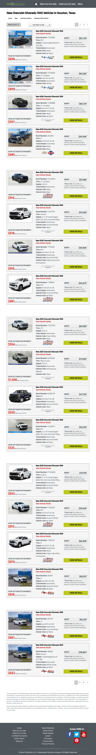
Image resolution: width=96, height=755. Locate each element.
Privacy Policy (48, 741)
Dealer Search (19, 738)
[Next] (87, 25)
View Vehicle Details (43, 34)
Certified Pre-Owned (19, 736)
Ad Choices (48, 738)
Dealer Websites (48, 728)
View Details (75, 57)
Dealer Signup (48, 733)
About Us (19, 741)
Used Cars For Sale (67, 4)
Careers (48, 736)
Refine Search (12, 25)
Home (19, 728)
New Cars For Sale (48, 4)
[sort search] (39, 25)
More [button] (80, 4)
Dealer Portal (48, 731)
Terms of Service (48, 744)
